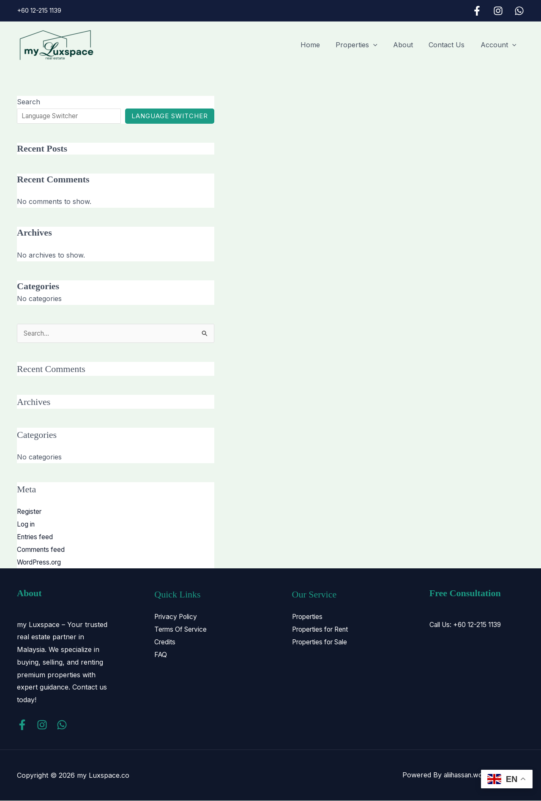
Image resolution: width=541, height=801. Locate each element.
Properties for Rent (323, 629)
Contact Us (450, 45)
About (408, 45)
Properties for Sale (322, 642)
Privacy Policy (177, 617)
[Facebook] (477, 11)
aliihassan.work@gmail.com (480, 775)
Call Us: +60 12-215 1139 (468, 624)
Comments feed (42, 549)
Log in (26, 524)
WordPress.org (41, 562)
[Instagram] (498, 11)
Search (28, 102)
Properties (364, 45)
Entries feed (36, 537)
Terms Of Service (182, 629)
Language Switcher (174, 116)
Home (320, 45)
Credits (165, 642)
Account (499, 45)
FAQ (161, 654)
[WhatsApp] (519, 11)
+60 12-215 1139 (39, 10)
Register (30, 512)
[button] (381, 45)
